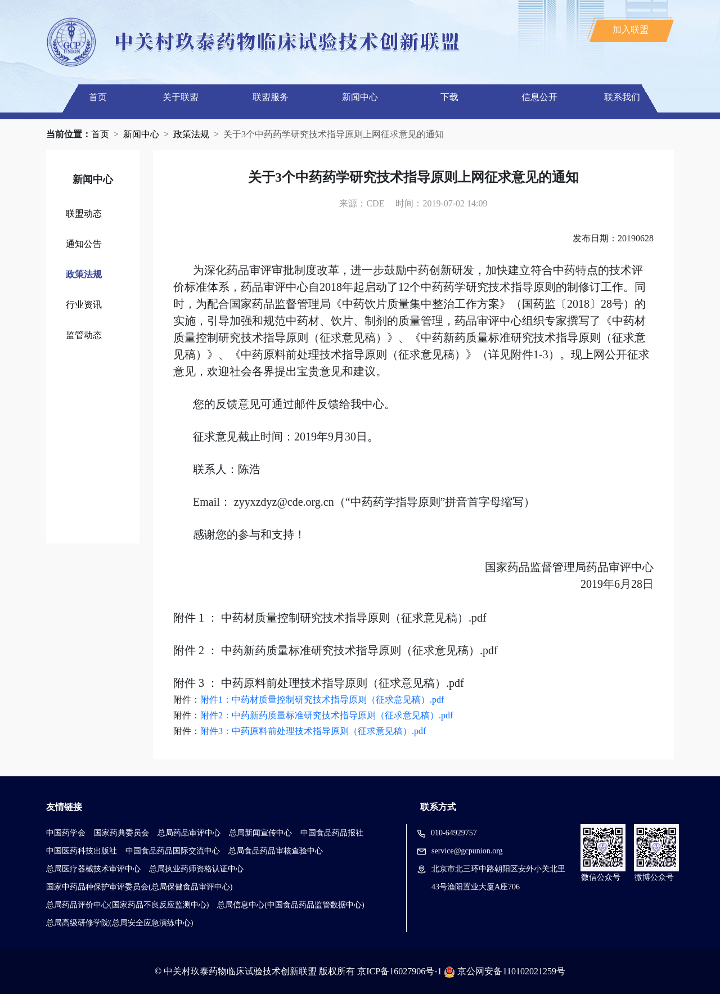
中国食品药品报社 (331, 833)
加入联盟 (631, 29)
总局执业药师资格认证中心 (196, 869)
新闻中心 (360, 97)
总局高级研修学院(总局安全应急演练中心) (119, 923)
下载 (449, 97)
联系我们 (622, 97)
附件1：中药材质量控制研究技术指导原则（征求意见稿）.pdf (322, 699)
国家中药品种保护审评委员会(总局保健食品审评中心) (139, 887)
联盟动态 (84, 213)
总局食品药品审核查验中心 (275, 851)
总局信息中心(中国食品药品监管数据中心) (290, 905)
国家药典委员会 (121, 833)
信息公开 (539, 97)
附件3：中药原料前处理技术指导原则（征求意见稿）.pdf (313, 731)
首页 (98, 97)
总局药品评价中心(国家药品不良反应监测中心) (127, 905)
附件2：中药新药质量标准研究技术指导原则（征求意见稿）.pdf (326, 715)
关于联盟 (181, 97)
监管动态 (84, 335)
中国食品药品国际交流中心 (172, 851)
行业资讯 (84, 304)
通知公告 (84, 244)
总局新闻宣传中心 (260, 833)
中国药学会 (66, 833)
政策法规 (191, 134)
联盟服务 (271, 97)
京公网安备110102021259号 (511, 971)
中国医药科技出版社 (81, 851)
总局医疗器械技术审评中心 (93, 869)
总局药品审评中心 (189, 833)
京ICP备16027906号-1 (399, 971)
